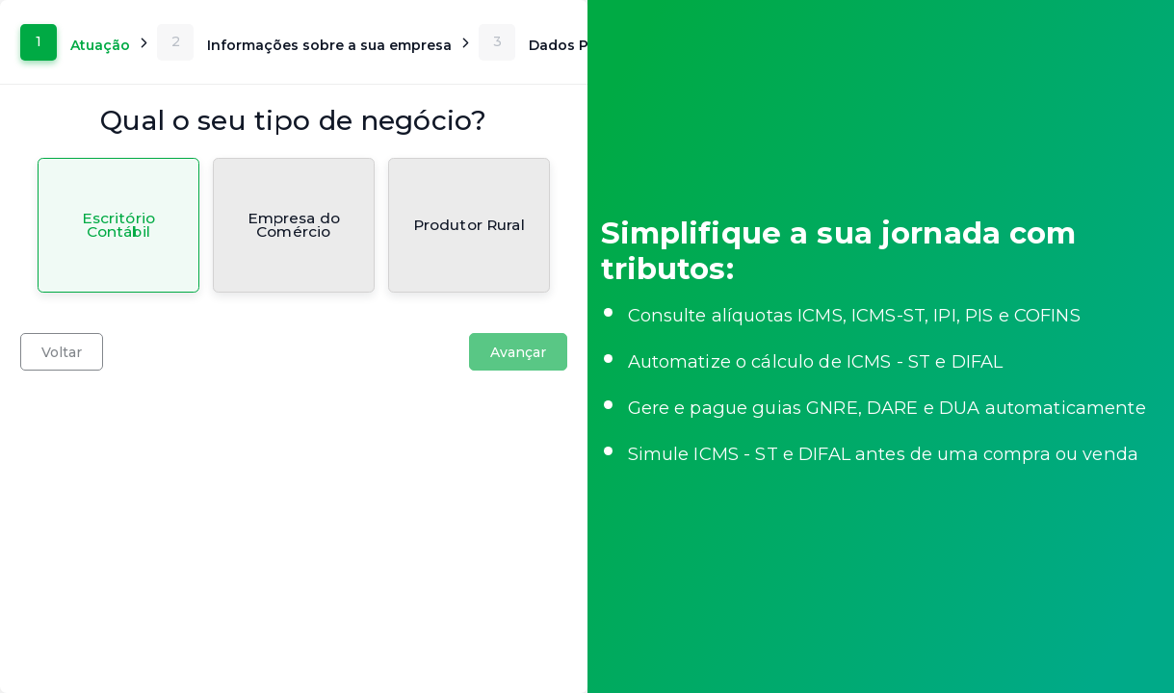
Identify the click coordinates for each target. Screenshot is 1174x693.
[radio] (118, 225)
